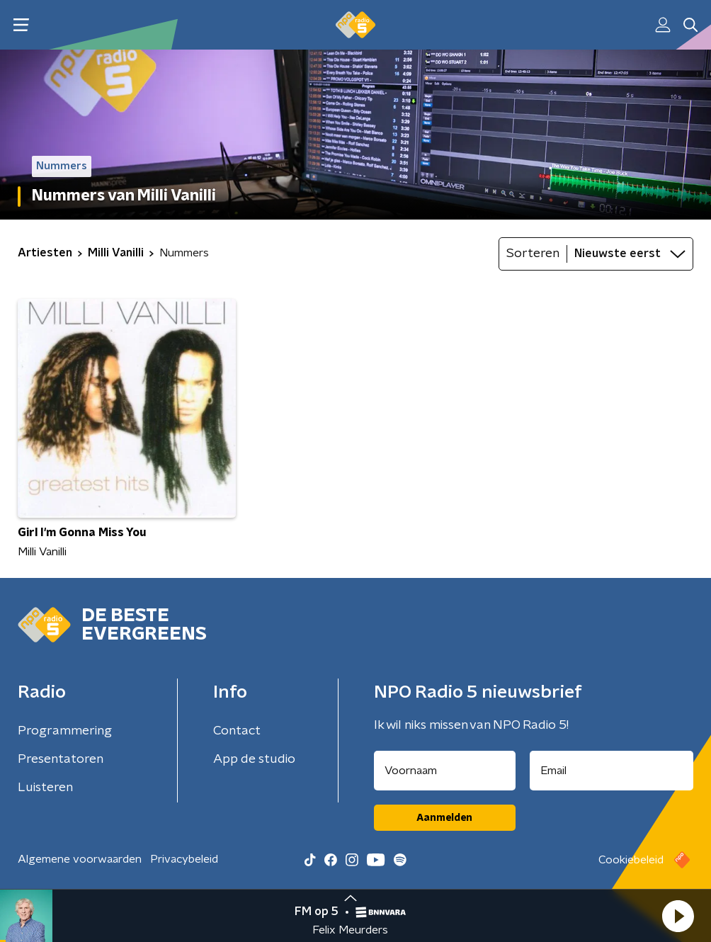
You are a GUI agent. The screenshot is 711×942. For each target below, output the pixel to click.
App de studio (254, 759)
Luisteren (45, 787)
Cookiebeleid (631, 860)
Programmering (65, 731)
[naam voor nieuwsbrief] (445, 770)
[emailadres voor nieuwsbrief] (612, 770)
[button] (677, 915)
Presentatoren (60, 759)
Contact (237, 731)
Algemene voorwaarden (80, 859)
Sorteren (532, 253)
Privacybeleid (184, 859)
